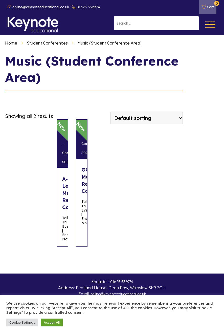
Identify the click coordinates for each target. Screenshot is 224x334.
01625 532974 (86, 7)
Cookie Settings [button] (22, 322)
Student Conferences (47, 43)
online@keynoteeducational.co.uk (38, 7)
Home (11, 43)
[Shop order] (146, 118)
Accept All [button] (52, 322)
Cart (209, 5)
